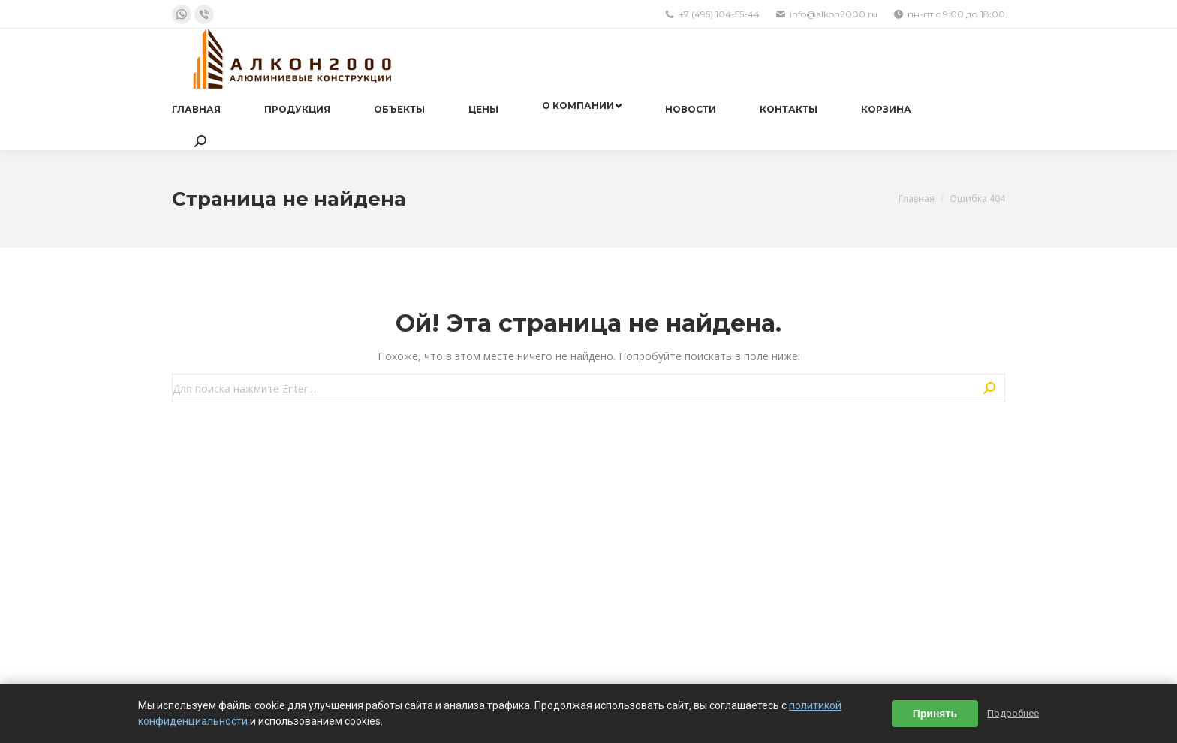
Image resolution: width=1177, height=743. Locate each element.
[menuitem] (196, 109)
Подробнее (1013, 713)
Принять (935, 714)
